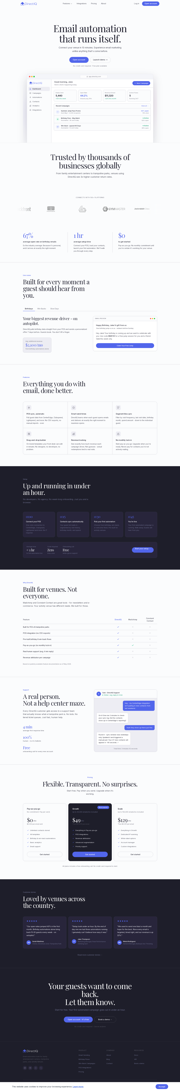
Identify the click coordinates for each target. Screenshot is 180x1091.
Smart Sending (84, 1055)
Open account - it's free (78, 1019)
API (135, 1059)
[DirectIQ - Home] (29, 3)
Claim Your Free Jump (125, 346)
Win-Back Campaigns (87, 1063)
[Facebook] (30, 1068)
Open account (150, 3)
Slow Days (54, 309)
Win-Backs (41, 309)
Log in (136, 3)
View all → (145, 106)
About (103, 3)
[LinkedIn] (25, 1068)
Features (67, 3)
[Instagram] (36, 1068)
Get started (44, 854)
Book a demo (139, 1063)
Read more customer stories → (90, 955)
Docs (136, 1055)
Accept (162, 1086)
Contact (109, 1063)
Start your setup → (143, 549)
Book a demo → (105, 1019)
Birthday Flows (84, 1059)
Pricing (94, 3)
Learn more (78, 1086)
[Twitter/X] (41, 1068)
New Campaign (141, 83)
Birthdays (29, 309)
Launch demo (100, 60)
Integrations (82, 3)
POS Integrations (85, 1068)
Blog (108, 1059)
